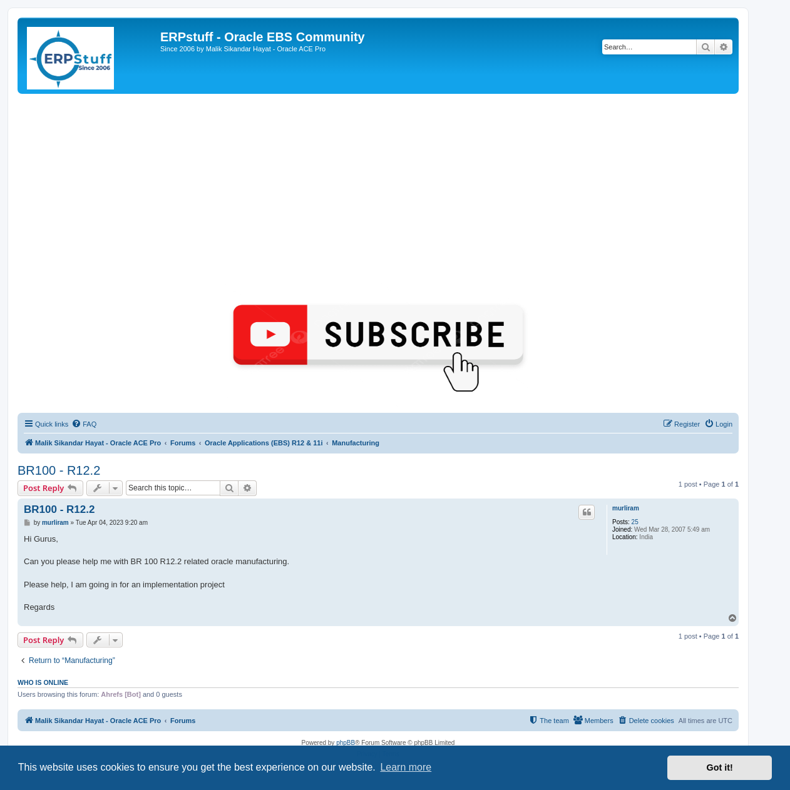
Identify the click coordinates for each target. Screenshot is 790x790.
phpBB (345, 742)
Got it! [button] (720, 767)
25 (635, 522)
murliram (625, 508)
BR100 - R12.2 (59, 470)
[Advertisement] (378, 187)
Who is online (43, 682)
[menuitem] (83, 424)
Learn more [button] (405, 767)
